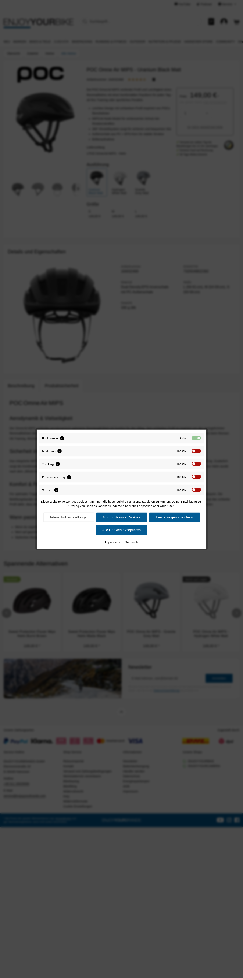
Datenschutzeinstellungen (69, 517)
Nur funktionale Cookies (121, 517)
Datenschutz (131, 542)
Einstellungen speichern (174, 517)
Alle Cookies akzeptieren (121, 530)
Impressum (110, 542)
